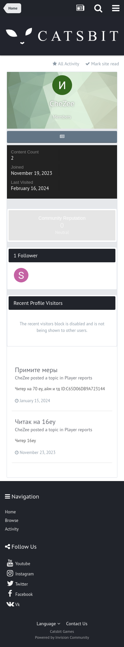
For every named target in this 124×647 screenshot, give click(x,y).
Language (48, 624)
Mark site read (102, 64)
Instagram (20, 573)
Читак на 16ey (35, 421)
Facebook (19, 593)
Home (10, 512)
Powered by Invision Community (62, 637)
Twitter (17, 583)
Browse (11, 520)
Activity (12, 529)
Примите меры (36, 370)
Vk (13, 603)
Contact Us (76, 624)
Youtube (18, 562)
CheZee (22, 378)
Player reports (78, 378)
